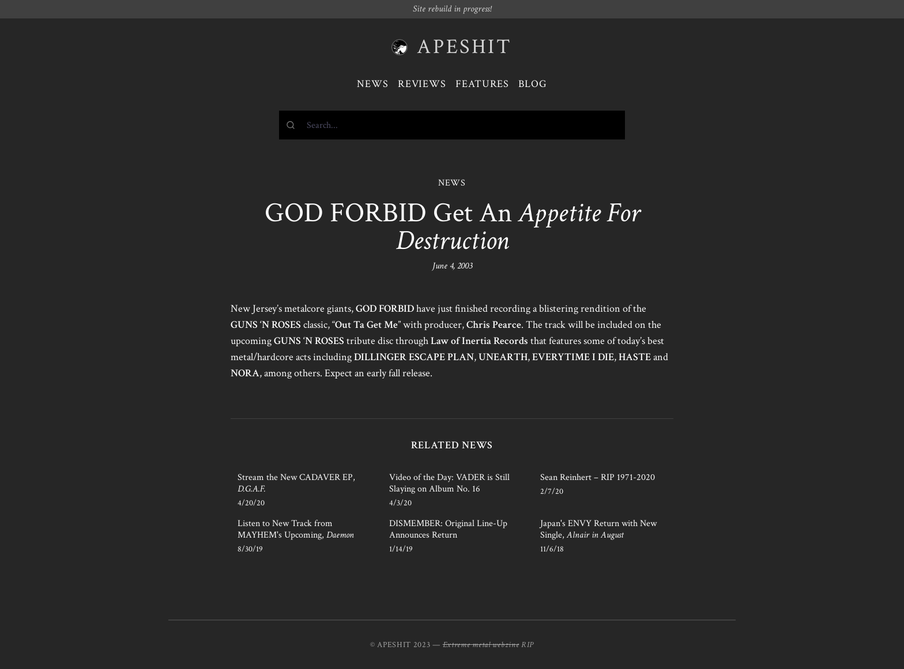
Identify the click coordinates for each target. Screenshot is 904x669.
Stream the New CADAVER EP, (296, 483)
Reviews (422, 83)
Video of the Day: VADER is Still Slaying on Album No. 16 (449, 483)
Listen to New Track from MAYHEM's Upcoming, (296, 529)
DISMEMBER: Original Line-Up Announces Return (448, 529)
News (373, 83)
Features (482, 83)
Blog (532, 83)
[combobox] (452, 125)
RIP (527, 645)
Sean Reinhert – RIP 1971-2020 (597, 477)
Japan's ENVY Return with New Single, (598, 529)
